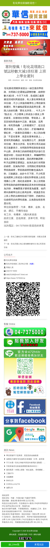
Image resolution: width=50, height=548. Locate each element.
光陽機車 (8, 477)
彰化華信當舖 (37, 80)
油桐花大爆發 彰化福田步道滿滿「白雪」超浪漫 (24, 459)
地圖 (31, 264)
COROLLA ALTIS (12, 484)
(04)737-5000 (10, 271)
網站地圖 (37, 534)
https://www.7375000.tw (14, 278)
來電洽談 (38, 544)
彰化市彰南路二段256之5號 (16, 264)
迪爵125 (8, 488)
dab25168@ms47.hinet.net (16, 274)
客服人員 (8, 267)
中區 (30, 534)
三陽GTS (9, 473)
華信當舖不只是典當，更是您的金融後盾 (21, 455)
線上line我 (12, 544)
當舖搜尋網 (22, 534)
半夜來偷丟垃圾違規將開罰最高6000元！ (21, 466)
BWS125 (8, 480)
